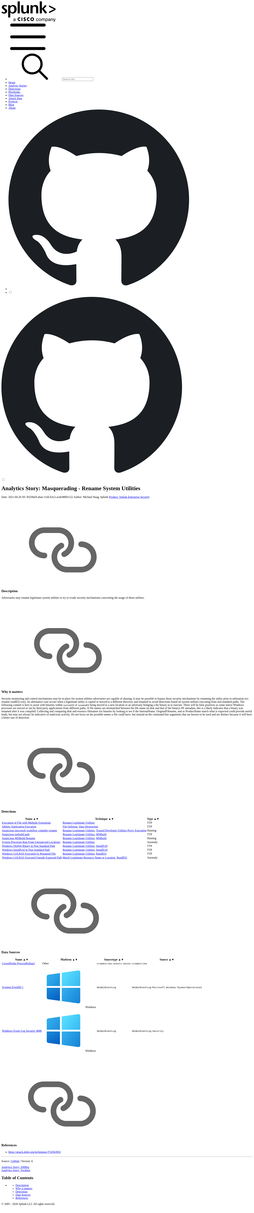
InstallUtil (101, 873)
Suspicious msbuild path (15, 861)
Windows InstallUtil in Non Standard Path (26, 877)
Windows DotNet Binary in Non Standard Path (28, 873)
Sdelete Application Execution (19, 854)
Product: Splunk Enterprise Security (129, 524)
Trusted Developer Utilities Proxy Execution (121, 858)
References (22, 507)
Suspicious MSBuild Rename (18, 865)
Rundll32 (101, 881)
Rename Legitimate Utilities (79, 850)
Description (22, 494)
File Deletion (70, 854)
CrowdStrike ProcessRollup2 (18, 990)
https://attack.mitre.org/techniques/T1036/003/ (34, 1179)
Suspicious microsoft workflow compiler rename (29, 858)
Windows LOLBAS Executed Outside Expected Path (32, 885)
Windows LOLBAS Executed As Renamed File (29, 881)
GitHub (15, 1188)
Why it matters (24, 497)
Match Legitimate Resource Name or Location (89, 885)
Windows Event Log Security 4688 (22, 1058)
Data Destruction (88, 854)
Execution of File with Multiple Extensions (26, 850)
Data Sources (23, 504)
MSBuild (101, 861)
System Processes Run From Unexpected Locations (31, 869)
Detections (22, 501)
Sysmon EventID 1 (12, 1014)
